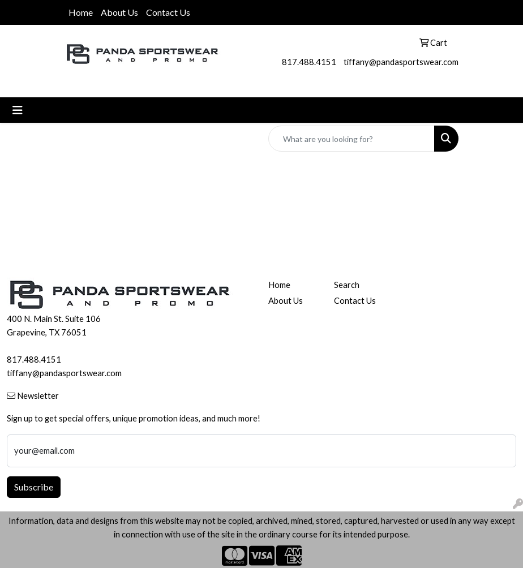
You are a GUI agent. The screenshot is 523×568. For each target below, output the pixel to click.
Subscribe (33, 486)
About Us (119, 12)
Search (346, 285)
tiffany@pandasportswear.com (401, 62)
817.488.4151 (309, 62)
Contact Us (168, 12)
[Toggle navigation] (17, 110)
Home (80, 12)
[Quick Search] (351, 139)
